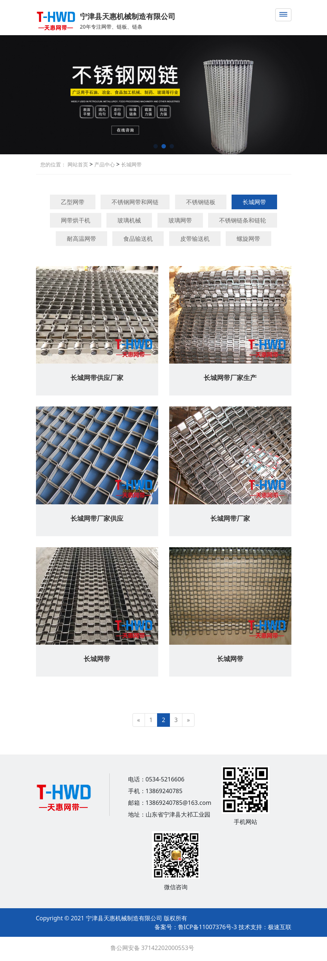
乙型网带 (72, 202)
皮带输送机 (195, 239)
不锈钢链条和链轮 (242, 220)
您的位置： (53, 164)
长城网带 (131, 164)
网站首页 (78, 164)
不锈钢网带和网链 (135, 202)
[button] (155, 146)
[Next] (188, 720)
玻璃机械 (129, 220)
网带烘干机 (75, 220)
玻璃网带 (180, 220)
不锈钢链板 (200, 202)
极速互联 (279, 927)
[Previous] (138, 720)
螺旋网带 (248, 239)
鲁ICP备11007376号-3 (208, 927)
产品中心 (104, 164)
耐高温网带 (81, 239)
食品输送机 (138, 239)
